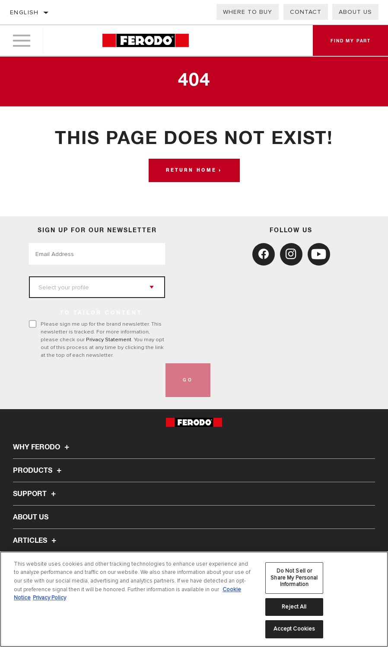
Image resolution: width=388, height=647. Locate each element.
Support (35, 493)
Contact (305, 12)
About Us (355, 12)
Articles (36, 540)
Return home (191, 170)
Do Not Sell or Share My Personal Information (294, 577)
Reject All (294, 606)
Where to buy (247, 12)
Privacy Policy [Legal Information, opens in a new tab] (49, 597)
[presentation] (94, 380)
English (24, 12)
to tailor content (101, 313)
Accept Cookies (294, 628)
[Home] (145, 41)
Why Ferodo (42, 447)
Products (38, 470)
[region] (194, 599)
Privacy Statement (108, 339)
